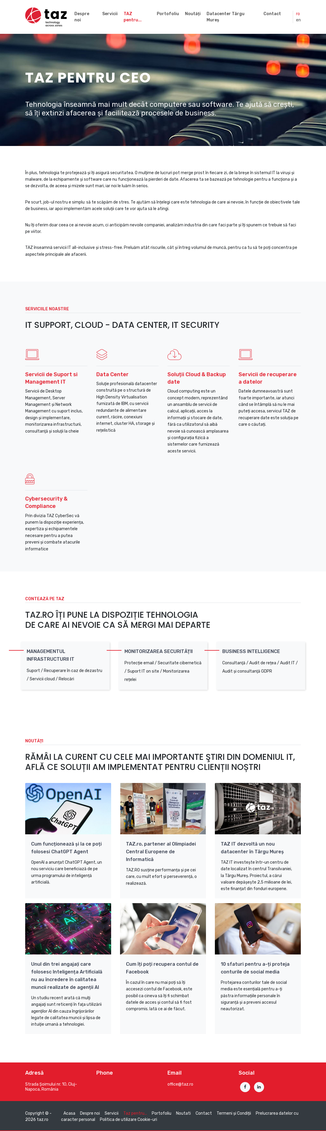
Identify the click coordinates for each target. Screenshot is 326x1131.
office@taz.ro (180, 1084)
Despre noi (81, 17)
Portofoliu (168, 13)
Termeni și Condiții (234, 1113)
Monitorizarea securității (158, 651)
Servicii (110, 13)
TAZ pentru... (133, 17)
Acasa (69, 1113)
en (298, 20)
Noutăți (193, 13)
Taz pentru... (135, 1113)
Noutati (183, 1113)
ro (298, 13)
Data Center (112, 374)
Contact (272, 13)
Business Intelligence (251, 651)
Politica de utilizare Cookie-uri (128, 1119)
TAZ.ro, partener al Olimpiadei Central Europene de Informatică (161, 851)
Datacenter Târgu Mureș (226, 17)
